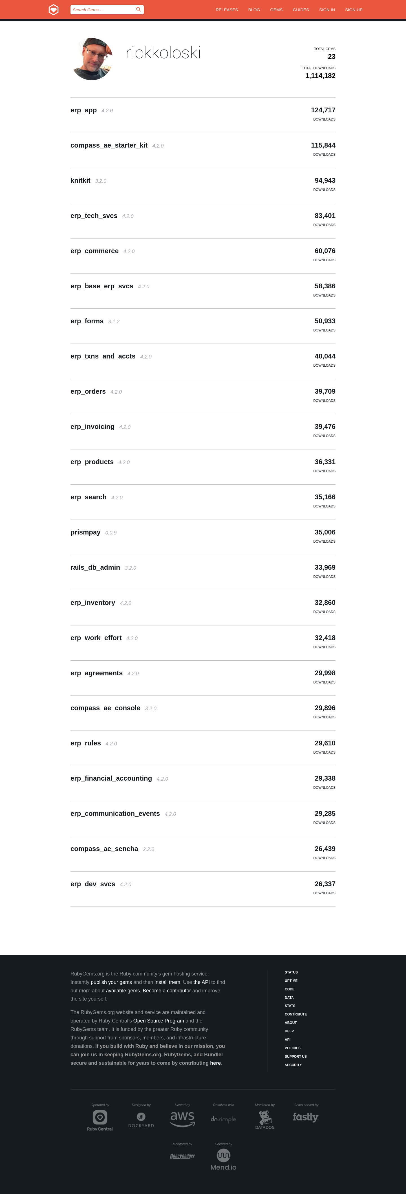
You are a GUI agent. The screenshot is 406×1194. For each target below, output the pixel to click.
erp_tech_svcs (102, 215)
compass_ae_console (113, 708)
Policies (293, 1048)
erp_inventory (100, 602)
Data (289, 998)
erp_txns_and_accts (111, 356)
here (215, 1063)
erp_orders (96, 391)
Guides (301, 9)
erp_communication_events (123, 813)
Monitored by (266, 1105)
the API (201, 982)
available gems (123, 990)
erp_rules (93, 743)
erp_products (100, 461)
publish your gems (111, 982)
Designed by (143, 1105)
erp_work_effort (104, 637)
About (291, 1023)
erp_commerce (102, 251)
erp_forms (95, 321)
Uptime (291, 981)
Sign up (354, 9)
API (287, 1040)
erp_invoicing (100, 426)
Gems (276, 9)
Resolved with (224, 1105)
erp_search (96, 497)
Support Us (296, 1057)
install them (167, 982)
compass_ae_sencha (112, 848)
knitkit (88, 180)
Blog (254, 9)
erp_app (91, 110)
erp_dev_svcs (100, 884)
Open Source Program (158, 1021)
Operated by (102, 1107)
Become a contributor (167, 990)
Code (290, 989)
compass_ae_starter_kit (117, 145)
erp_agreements (104, 673)
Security (293, 1065)
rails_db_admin (103, 567)
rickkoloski (163, 53)
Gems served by (306, 1105)
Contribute (296, 1014)
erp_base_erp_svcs (109, 286)
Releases (227, 9)
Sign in (327, 9)
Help (289, 1031)
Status (291, 972)
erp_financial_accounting (119, 778)
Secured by (225, 1144)
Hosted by (185, 1105)
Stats (290, 1006)
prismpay (93, 532)
